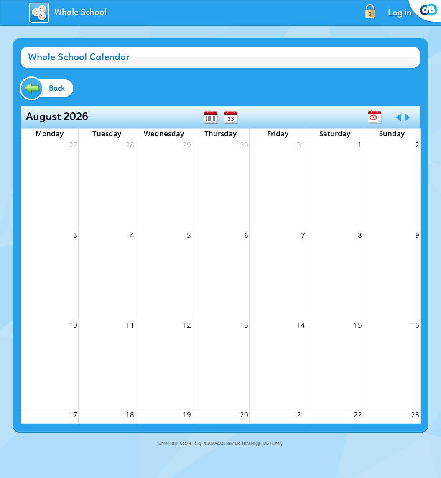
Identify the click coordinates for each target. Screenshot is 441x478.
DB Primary (273, 443)
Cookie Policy (191, 443)
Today (374, 117)
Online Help (167, 443)
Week (210, 117)
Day (230, 117)
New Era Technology (243, 443)
